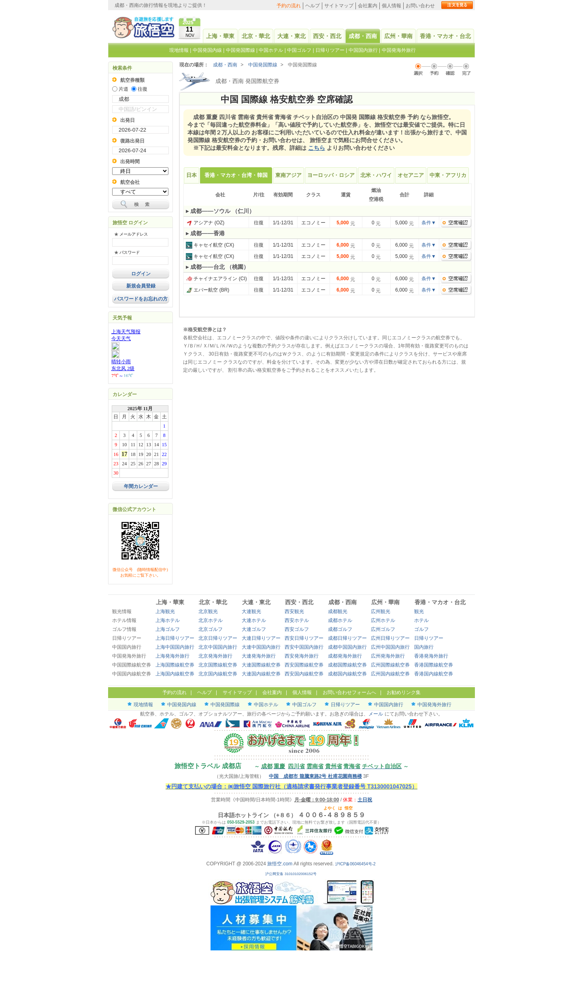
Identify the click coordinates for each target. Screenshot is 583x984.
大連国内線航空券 (261, 674)
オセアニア (411, 175)
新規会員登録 (140, 286)
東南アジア (288, 175)
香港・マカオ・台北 (445, 36)
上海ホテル (167, 620)
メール (375, 714)
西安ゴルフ (297, 629)
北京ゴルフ (210, 629)
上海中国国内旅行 (174, 647)
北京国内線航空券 (217, 674)
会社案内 (367, 6)
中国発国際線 (240, 50)
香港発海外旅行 (431, 656)
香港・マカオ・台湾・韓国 (236, 175)
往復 (142, 89)
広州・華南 (398, 36)
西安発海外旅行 (302, 656)
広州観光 (380, 611)
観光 (419, 611)
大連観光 (251, 611)
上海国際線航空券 (174, 665)
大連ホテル (254, 620)
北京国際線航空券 (217, 665)
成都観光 (337, 611)
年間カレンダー (141, 486)
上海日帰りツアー (174, 638)
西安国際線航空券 (304, 665)
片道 (123, 89)
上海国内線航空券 (174, 674)
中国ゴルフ (300, 50)
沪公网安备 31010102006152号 (291, 874)
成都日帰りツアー (347, 638)
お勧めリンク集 (404, 692)
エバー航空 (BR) (207, 290)
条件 (428, 223)
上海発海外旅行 (172, 656)
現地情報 (179, 50)
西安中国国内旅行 (304, 647)
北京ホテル (210, 620)
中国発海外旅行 (399, 50)
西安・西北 (327, 36)
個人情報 (391, 6)
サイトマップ (338, 6)
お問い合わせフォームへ (349, 692)
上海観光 (165, 611)
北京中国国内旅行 (217, 647)
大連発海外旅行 (259, 656)
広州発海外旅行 (388, 656)
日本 (191, 175)
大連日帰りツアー (261, 638)
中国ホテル (271, 50)
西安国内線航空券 (304, 674)
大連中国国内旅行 (261, 647)
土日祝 (364, 800)
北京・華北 (256, 36)
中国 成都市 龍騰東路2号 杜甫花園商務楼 (315, 776)
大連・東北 (291, 36)
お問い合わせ (420, 6)
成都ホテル (340, 620)
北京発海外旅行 (215, 656)
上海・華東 (220, 36)
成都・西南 (363, 36)
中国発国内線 (207, 50)
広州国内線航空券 (390, 674)
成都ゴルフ (340, 629)
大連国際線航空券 (261, 665)
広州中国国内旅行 (390, 647)
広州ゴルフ (383, 629)
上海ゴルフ (167, 629)
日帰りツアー (330, 50)
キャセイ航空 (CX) (210, 245)
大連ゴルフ (254, 629)
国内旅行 (424, 647)
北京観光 (208, 611)
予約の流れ (289, 6)
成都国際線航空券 (347, 665)
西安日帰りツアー (304, 638)
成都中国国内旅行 (347, 647)
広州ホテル (383, 620)
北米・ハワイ (376, 175)
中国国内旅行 (363, 50)
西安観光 (294, 611)
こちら (316, 148)
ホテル (421, 620)
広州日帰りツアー (390, 638)
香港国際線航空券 (433, 665)
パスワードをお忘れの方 (141, 299)
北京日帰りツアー (217, 638)
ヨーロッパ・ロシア (331, 175)
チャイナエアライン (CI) (216, 278)
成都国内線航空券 (347, 674)
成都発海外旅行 (345, 656)
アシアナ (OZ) (205, 223)
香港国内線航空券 (433, 674)
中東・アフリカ (448, 175)
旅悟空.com (279, 864)
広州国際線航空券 (390, 665)
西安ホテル (297, 620)
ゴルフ (421, 629)
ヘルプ (312, 6)
